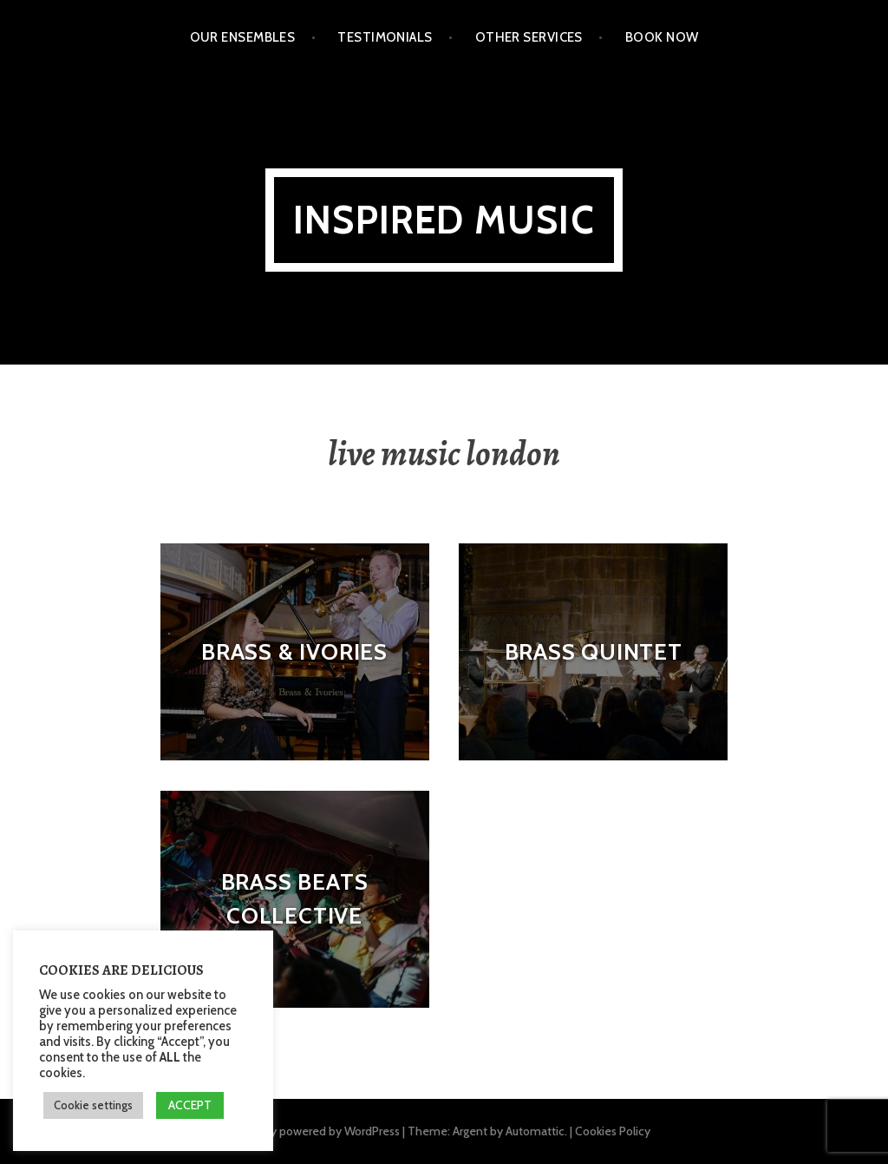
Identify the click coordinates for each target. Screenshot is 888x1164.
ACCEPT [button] (190, 1105)
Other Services (529, 37)
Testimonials (384, 37)
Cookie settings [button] (93, 1105)
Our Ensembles (243, 37)
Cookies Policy (612, 1131)
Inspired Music (444, 220)
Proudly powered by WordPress (319, 1131)
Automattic (535, 1131)
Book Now (662, 37)
